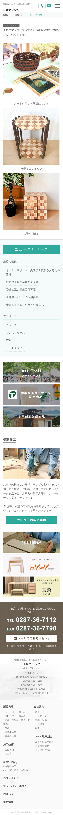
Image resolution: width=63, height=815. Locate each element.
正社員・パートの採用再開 (22, 297)
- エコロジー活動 (42, 749)
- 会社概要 (39, 724)
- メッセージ (40, 716)
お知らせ (8, 794)
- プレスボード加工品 (14, 716)
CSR (9, 340)
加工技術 (8, 744)
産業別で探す (10, 762)
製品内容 (8, 706)
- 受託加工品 (9, 735)
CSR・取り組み (43, 736)
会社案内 (39, 706)
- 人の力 (7, 753)
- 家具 (6, 727)
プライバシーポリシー (16, 786)
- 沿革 (37, 727)
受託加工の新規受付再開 (21, 289)
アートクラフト (11, 25)
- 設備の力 (8, 749)
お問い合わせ (11, 778)
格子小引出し (31, 233)
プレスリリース (15, 332)
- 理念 (37, 712)
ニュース (11, 325)
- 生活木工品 (9, 731)
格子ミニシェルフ (31, 168)
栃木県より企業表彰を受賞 (22, 282)
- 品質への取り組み (44, 741)
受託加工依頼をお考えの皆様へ (25, 304)
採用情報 (8, 801)
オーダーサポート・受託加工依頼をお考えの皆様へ (33, 272)
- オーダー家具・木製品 (15, 770)
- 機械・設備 (40, 720)
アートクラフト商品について (31, 103)
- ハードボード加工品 (14, 712)
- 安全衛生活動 (41, 746)
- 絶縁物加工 (9, 766)
